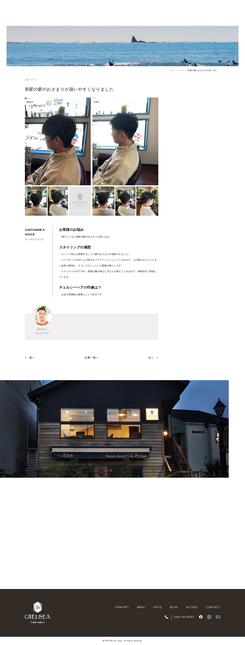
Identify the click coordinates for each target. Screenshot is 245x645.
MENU (141, 607)
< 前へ (30, 357)
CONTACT (213, 607)
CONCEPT (122, 607)
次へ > (153, 357)
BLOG (174, 607)
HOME (170, 70)
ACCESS (192, 607)
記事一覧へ (91, 357)
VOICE (180, 70)
